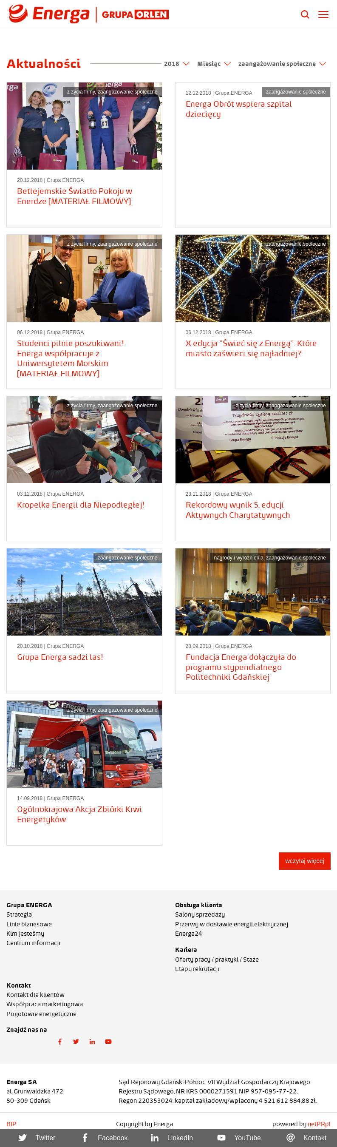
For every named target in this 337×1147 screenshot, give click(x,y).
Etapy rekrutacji (197, 969)
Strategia (19, 914)
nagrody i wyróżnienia (238, 558)
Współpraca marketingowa (44, 1004)
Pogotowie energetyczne (41, 1014)
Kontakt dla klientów (35, 995)
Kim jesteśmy (25, 933)
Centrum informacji (33, 943)
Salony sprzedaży (200, 914)
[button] (60, 1042)
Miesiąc (214, 64)
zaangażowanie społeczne (282, 64)
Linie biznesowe (29, 924)
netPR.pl (319, 1124)
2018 (177, 64)
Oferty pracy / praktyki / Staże (217, 959)
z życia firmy (81, 92)
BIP (11, 1124)
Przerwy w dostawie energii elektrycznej (231, 924)
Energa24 (188, 933)
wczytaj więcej (304, 860)
